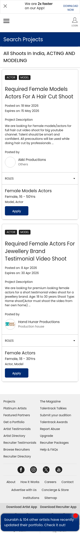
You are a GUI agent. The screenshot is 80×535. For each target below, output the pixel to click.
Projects (9, 401)
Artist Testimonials (17, 429)
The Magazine (50, 401)
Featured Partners (16, 415)
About (10, 482)
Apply (16, 211)
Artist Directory (14, 435)
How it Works (29, 482)
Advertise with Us (23, 490)
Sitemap (50, 498)
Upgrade (46, 435)
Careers (50, 482)
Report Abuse (50, 429)
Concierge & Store (55, 490)
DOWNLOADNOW (70, 8)
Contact (67, 482)
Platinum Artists (15, 408)
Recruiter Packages (54, 442)
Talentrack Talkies (53, 408)
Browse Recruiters (16, 449)
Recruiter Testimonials (19, 442)
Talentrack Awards (54, 422)
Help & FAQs (49, 449)
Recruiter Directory (17, 456)
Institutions (31, 498)
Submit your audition (55, 415)
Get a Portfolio (13, 422)
